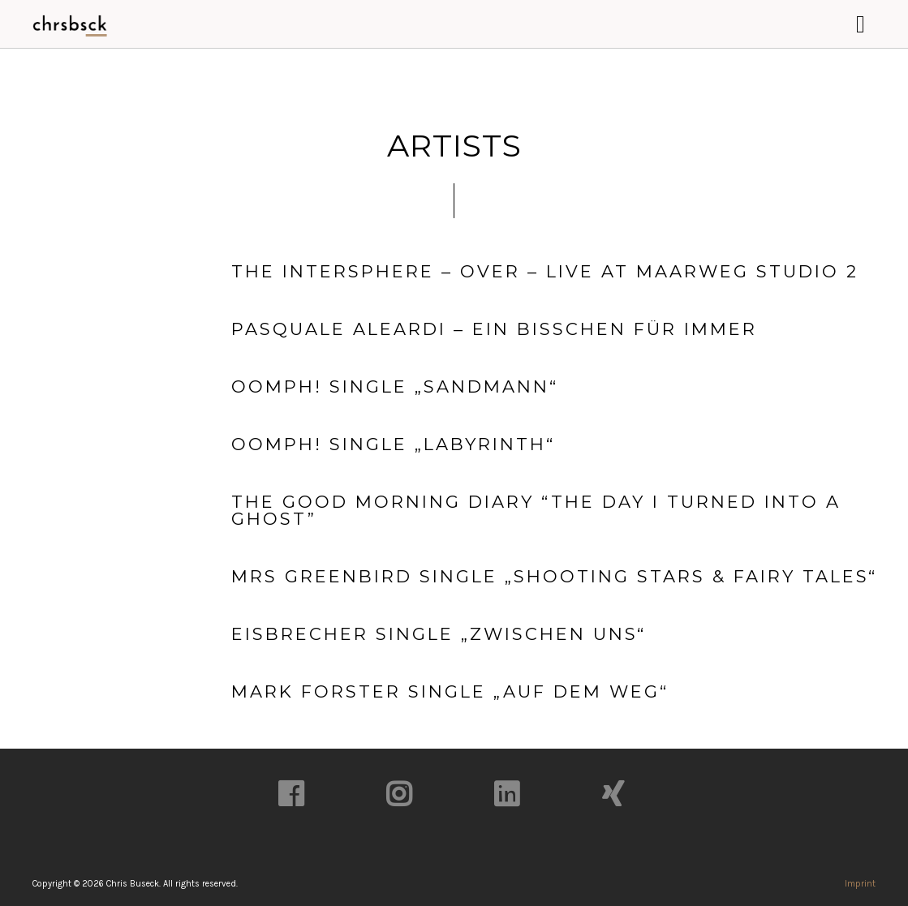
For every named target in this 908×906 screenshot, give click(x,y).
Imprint (860, 883)
